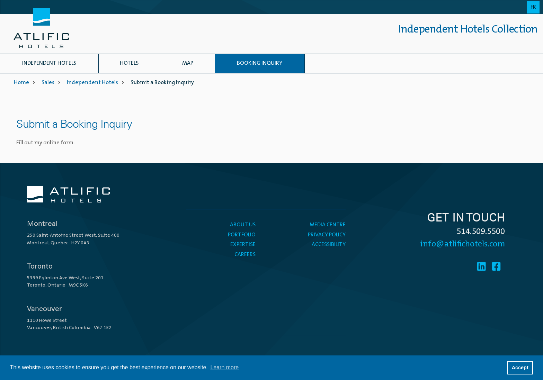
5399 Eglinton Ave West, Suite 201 (65, 278)
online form (58, 143)
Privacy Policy (327, 235)
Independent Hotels (49, 63)
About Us (243, 225)
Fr (533, 7)
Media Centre (328, 225)
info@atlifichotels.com (462, 244)
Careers (245, 254)
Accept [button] (520, 367)
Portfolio (242, 235)
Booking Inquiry (259, 63)
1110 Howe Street (47, 320)
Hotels (129, 63)
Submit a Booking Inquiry (162, 82)
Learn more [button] (224, 367)
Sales (48, 82)
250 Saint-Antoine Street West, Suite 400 (73, 235)
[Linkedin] (481, 267)
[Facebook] (496, 267)
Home (21, 82)
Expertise (243, 244)
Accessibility (329, 244)
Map (187, 63)
